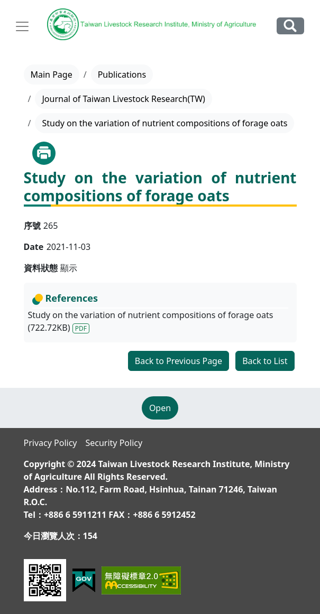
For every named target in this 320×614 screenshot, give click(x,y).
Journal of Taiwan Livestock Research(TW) (123, 99)
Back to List (264, 361)
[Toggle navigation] (22, 26)
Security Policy (113, 443)
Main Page (51, 74)
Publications (122, 74)
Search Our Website (290, 25)
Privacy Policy (50, 443)
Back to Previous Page (178, 361)
